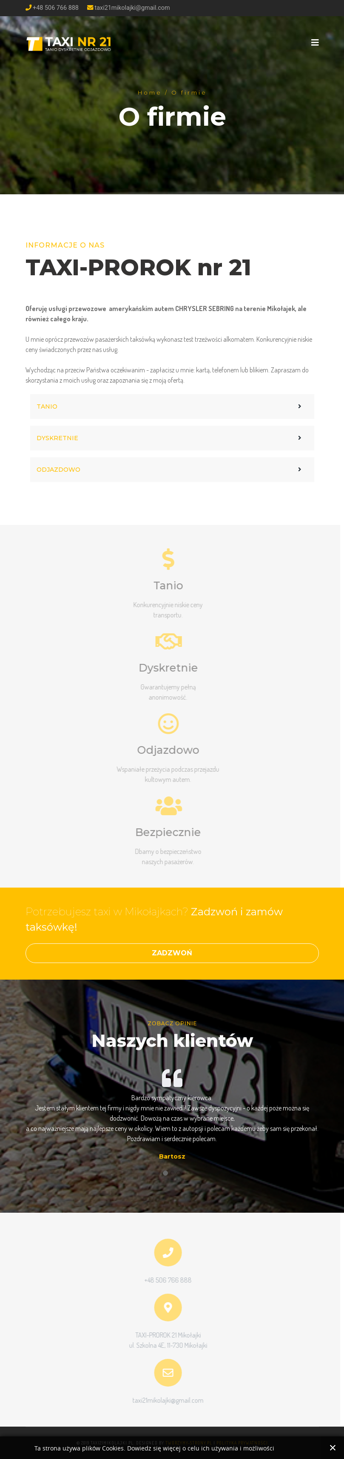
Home (149, 91)
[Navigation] (315, 42)
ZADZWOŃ (172, 953)
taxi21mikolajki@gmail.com (132, 8)
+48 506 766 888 (56, 8)
